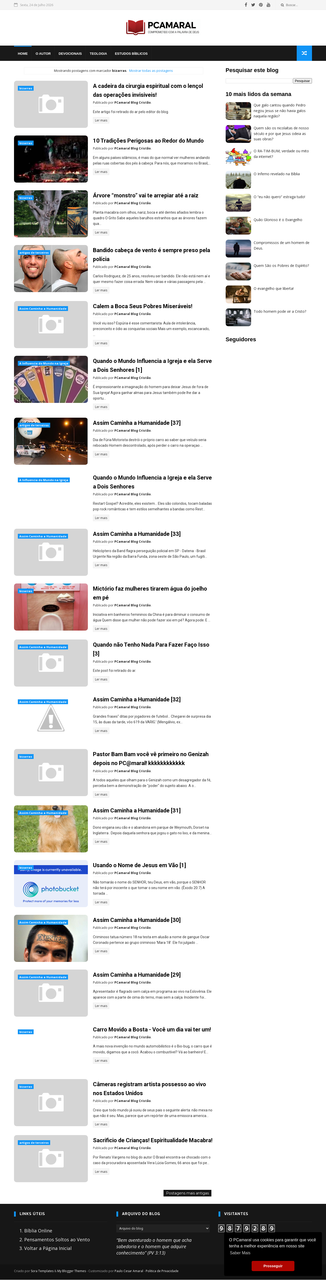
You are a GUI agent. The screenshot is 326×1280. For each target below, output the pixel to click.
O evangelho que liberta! (274, 288)
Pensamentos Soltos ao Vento (57, 1239)
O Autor (43, 54)
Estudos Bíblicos (131, 54)
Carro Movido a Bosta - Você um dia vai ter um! (152, 1029)
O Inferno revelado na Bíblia (277, 173)
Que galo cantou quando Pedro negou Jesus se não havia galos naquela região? (280, 110)
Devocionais (70, 54)
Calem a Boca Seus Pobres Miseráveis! (142, 306)
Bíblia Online (38, 1231)
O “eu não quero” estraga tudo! (279, 196)
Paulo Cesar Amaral (129, 1271)
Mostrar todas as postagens (151, 70)
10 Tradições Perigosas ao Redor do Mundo (148, 141)
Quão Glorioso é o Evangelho (278, 219)
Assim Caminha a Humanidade (42, 309)
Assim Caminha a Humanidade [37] (137, 423)
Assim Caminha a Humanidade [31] (137, 810)
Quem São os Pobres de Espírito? (281, 265)
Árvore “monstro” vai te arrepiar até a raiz (145, 195)
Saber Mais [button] (240, 1253)
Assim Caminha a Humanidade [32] (137, 700)
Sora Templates (42, 1271)
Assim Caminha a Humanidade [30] (137, 920)
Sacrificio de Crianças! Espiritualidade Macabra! (152, 1140)
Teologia (98, 54)
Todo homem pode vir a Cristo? (280, 311)
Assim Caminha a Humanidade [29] (137, 975)
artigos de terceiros (34, 252)
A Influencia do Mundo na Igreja (43, 363)
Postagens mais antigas (187, 1193)
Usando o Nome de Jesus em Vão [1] (139, 865)
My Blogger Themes (71, 1271)
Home (23, 54)
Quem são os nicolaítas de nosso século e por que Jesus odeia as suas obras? (281, 133)
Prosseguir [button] (272, 1266)
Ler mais (101, 120)
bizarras (25, 88)
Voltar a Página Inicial (48, 1248)
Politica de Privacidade (162, 1271)
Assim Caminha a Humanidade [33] (137, 534)
